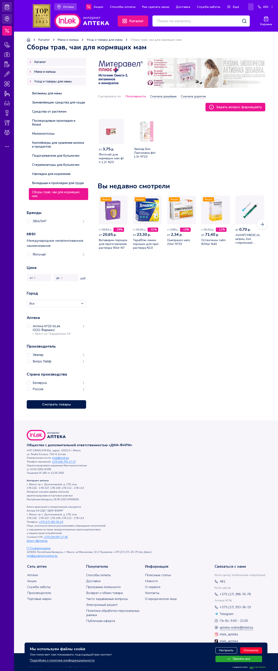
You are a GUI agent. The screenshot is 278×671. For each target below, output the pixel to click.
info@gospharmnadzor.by (42, 556)
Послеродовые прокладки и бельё (53, 123)
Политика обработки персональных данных (113, 613)
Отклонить (251, 650)
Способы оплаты (98, 575)
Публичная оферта (100, 621)
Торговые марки (39, 599)
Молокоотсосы (43, 133)
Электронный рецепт (102, 605)
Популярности (136, 96)
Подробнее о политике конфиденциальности (62, 660)
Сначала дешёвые (163, 96)
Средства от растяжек (49, 111)
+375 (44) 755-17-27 (64, 461)
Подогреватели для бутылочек (56, 156)
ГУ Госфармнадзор (39, 548)
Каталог (44, 40)
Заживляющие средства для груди (58, 102)
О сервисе (153, 587)
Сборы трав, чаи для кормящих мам (56, 194)
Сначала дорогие (193, 96)
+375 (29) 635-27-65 (56, 537)
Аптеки (32, 575)
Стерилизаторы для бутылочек (56, 165)
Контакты (152, 593)
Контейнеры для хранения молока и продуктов (58, 145)
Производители (39, 593)
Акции (31, 581)
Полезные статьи (158, 575)
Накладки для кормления (51, 174)
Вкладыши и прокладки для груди (58, 183)
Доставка (93, 581)
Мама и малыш (68, 40)
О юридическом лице (161, 599)
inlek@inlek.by (60, 458)
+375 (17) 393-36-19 (51, 522)
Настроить (226, 650)
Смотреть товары (56, 404)
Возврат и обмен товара (104, 593)
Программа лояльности (103, 587)
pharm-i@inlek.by (37, 540)
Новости (151, 581)
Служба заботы (38, 587)
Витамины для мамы (47, 93)
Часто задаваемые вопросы (107, 599)
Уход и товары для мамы (105, 40)
